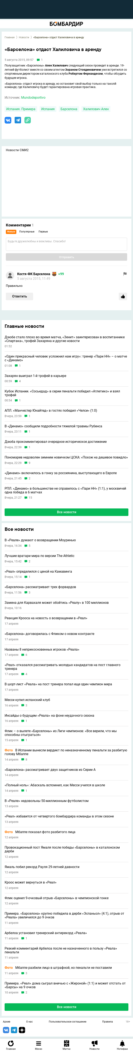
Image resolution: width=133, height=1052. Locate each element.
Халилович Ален (96, 109)
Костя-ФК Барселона (33, 274)
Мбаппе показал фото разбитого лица (40, 832)
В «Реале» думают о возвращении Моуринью (40, 540)
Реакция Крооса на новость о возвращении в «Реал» (46, 618)
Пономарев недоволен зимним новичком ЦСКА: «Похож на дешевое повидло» (66, 457)
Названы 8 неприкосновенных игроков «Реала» (42, 649)
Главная (10, 37)
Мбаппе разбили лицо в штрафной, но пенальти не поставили (58, 968)
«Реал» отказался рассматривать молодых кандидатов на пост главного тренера (62, 666)
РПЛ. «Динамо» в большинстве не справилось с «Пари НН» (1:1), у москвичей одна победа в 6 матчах (65, 490)
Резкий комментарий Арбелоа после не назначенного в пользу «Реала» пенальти (61, 950)
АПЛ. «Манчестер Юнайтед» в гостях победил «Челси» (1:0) (51, 410)
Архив (6, 1022)
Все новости (66, 512)
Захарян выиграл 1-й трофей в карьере (35, 376)
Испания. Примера (20, 109)
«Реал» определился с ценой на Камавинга (38, 571)
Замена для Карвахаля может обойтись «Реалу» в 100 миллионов (57, 603)
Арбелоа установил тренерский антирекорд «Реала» (46, 933)
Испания (48, 109)
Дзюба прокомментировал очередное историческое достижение (56, 442)
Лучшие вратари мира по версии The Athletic (39, 556)
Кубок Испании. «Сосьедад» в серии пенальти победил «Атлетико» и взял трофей (62, 393)
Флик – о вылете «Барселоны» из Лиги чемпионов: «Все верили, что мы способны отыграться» (61, 733)
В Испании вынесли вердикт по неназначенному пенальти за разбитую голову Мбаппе (66, 752)
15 (30, 497)
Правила (107, 1022)
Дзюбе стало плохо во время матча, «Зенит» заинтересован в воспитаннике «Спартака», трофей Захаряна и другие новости (65, 339)
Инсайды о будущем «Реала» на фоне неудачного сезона (49, 716)
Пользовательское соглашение (67, 1022)
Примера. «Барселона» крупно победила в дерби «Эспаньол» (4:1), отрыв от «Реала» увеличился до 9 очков (64, 915)
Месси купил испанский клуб (27, 700)
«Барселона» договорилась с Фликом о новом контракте (49, 634)
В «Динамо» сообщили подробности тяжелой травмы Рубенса (53, 426)
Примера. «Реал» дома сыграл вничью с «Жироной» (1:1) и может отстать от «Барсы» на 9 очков (65, 985)
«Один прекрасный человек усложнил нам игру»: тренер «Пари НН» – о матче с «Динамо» (66, 358)
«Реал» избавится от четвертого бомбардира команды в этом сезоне (59, 816)
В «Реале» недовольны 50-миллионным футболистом (47, 801)
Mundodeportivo (33, 98)
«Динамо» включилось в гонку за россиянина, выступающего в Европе (61, 473)
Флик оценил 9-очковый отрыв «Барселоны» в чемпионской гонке (56, 898)
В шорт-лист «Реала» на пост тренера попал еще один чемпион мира (58, 684)
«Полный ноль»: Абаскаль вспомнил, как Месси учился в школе (55, 785)
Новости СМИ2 (17, 150)
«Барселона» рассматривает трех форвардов (40, 587)
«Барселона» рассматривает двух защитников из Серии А (50, 770)
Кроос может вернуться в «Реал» (31, 882)
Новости (24, 37)
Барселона (69, 109)
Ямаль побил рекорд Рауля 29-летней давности (42, 867)
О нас (29, 1022)
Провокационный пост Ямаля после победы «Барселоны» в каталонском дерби (62, 849)
